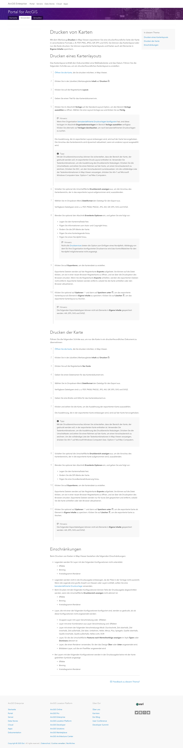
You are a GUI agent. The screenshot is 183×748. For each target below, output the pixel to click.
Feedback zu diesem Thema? (126, 682)
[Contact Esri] (148, 712)
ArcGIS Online (56, 709)
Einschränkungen (151, 45)
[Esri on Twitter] (136, 712)
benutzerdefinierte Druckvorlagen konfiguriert (97, 121)
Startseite (13, 18)
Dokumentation (14, 732)
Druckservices (76, 245)
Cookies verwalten (58, 743)
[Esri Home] (140, 704)
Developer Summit (100, 725)
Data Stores (50, 4)
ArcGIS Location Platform (61, 721)
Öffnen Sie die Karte (63, 72)
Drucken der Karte (151, 41)
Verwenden (25, 18)
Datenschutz (45, 743)
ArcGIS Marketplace (58, 732)
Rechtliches (70, 743)
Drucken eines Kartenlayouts (156, 37)
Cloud (59, 4)
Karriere (96, 713)
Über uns (96, 709)
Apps (65, 4)
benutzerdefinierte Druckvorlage (68, 586)
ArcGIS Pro (54, 713)
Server (10, 717)
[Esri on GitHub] (144, 712)
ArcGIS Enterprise (17, 3)
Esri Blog (96, 717)
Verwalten (37, 18)
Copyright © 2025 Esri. (16, 743)
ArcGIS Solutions (57, 729)
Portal (32, 4)
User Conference (100, 721)
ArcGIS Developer (57, 725)
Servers (40, 4)
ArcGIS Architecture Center (61, 736)
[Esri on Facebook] (140, 712)
